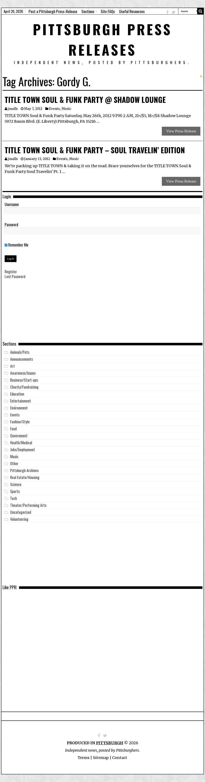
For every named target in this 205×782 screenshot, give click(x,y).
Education (17, 394)
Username (12, 204)
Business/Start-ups (24, 380)
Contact (119, 757)
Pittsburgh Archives (24, 470)
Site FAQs (108, 11)
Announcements (21, 359)
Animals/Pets (19, 352)
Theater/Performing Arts (28, 505)
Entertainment (20, 401)
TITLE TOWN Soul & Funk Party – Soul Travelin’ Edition (95, 149)
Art (12, 366)
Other (14, 463)
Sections (87, 11)
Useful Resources (132, 11)
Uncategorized (20, 512)
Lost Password (15, 276)
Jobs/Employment (22, 449)
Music (66, 109)
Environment (19, 408)
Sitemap (101, 757)
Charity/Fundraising (24, 387)
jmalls (13, 109)
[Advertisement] (102, 313)
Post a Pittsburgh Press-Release (53, 11)
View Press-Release (181, 131)
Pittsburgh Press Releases (102, 39)
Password (11, 224)
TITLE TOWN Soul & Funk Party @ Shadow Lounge (85, 99)
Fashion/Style (20, 421)
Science (15, 484)
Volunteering (19, 519)
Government (19, 435)
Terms (83, 757)
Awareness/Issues (23, 373)
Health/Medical (21, 442)
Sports (15, 491)
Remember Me (16, 245)
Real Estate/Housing (24, 477)
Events (54, 109)
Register (11, 271)
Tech (13, 498)
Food (13, 428)
